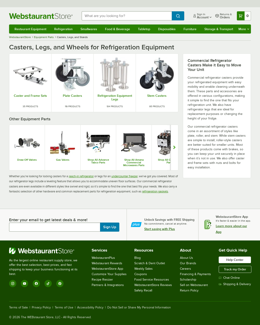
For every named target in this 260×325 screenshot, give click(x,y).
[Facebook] (36, 283)
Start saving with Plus (159, 229)
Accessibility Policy (90, 307)
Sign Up (109, 227)
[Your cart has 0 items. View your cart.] (244, 15)
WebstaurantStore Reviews (153, 285)
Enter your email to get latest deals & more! (48, 220)
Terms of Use (64, 307)
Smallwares (89, 29)
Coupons (140, 274)
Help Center (234, 260)
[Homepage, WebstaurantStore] (41, 16)
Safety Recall (143, 290)
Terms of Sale (18, 307)
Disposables (167, 29)
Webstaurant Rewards (107, 263)
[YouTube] (24, 283)
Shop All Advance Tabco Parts (98, 161)
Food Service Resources (151, 279)
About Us (186, 258)
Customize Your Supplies (109, 274)
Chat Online (229, 277)
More (243, 29)
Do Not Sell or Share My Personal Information (139, 307)
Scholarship (188, 279)
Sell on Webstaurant (194, 285)
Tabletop (144, 29)
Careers (185, 268)
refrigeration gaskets (155, 191)
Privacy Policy (41, 307)
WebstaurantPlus (103, 258)
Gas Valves (62, 159)
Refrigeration (63, 29)
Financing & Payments (195, 274)
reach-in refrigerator (81, 176)
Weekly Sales (143, 268)
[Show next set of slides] (174, 147)
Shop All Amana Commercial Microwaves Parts (134, 162)
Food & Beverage (117, 29)
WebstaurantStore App (107, 268)
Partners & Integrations (108, 285)
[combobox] (127, 15)
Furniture (190, 29)
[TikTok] (48, 283)
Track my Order (235, 269)
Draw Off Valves (27, 159)
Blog (137, 258)
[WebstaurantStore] (46, 251)
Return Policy (189, 290)
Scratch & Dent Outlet (149, 263)
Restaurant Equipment (30, 29)
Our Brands (188, 263)
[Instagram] (12, 283)
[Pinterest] (60, 283)
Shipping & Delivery (235, 284)
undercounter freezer (124, 176)
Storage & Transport (218, 29)
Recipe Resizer (102, 279)
